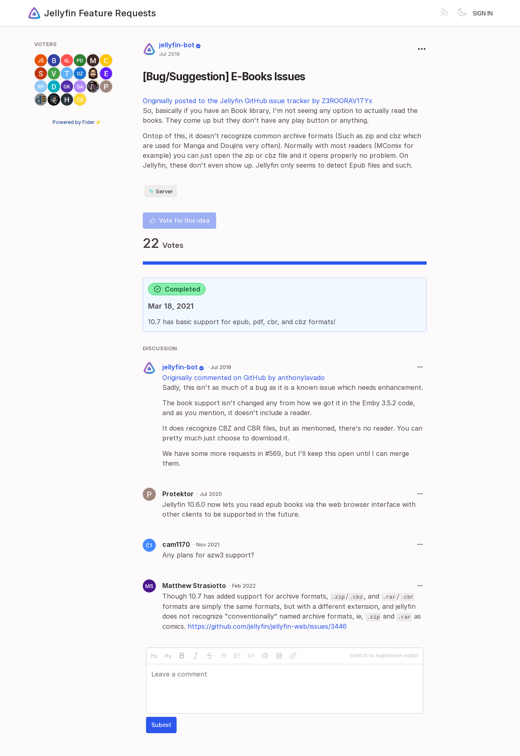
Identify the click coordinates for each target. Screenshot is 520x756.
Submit (161, 724)
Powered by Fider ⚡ (77, 122)
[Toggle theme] (462, 13)
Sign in (483, 13)
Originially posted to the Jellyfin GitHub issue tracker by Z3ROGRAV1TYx (257, 101)
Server (160, 191)
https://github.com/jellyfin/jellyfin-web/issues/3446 (267, 626)
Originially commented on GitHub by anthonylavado (243, 378)
